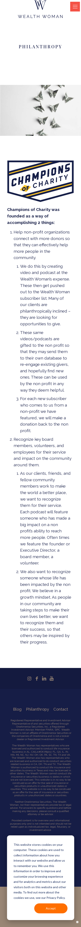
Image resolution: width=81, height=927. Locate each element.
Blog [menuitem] (17, 709)
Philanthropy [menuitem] (37, 709)
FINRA (49, 729)
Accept (51, 908)
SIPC (57, 729)
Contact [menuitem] (60, 709)
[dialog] (40, 877)
